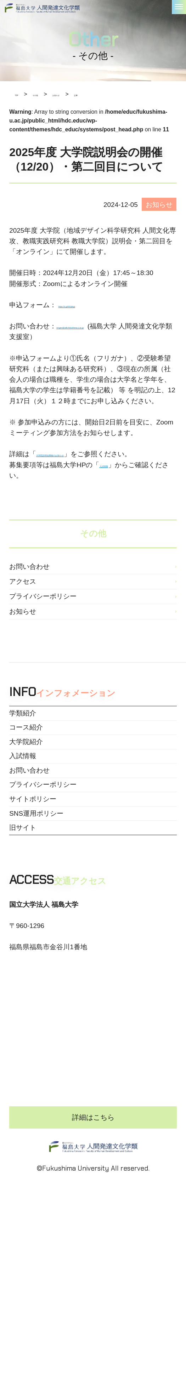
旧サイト (22, 942)
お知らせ (22, 655)
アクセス (22, 606)
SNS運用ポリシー (36, 920)
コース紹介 (26, 787)
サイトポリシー (32, 898)
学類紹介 (22, 765)
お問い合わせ (29, 581)
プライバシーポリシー (43, 630)
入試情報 (22, 831)
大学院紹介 (26, 809)
